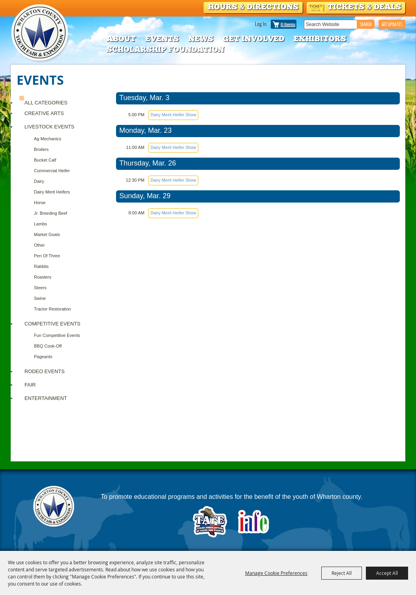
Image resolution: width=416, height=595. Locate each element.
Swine (40, 298)
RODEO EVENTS (44, 371)
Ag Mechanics (47, 138)
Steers (40, 287)
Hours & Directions (253, 6)
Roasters (42, 277)
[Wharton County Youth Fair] (40, 33)
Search (365, 24)
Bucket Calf (45, 160)
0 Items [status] (288, 24)
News (200, 38)
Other (39, 245)
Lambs (40, 223)
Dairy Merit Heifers (52, 192)
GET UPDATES (392, 24)
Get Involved (253, 38)
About (121, 38)
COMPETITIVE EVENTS (52, 324)
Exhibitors (320, 38)
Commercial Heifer (52, 170)
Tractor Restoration (52, 309)
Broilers (41, 149)
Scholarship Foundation (165, 49)
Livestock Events (49, 127)
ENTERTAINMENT (45, 398)
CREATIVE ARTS (44, 113)
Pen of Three (47, 255)
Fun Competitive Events (57, 335)
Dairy (39, 181)
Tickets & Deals (364, 6)
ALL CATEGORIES (45, 103)
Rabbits (41, 266)
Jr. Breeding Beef (50, 213)
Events (162, 38)
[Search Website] (330, 24)
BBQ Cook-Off (48, 346)
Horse (39, 202)
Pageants (43, 356)
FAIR (30, 385)
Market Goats (47, 234)
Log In (260, 23)
